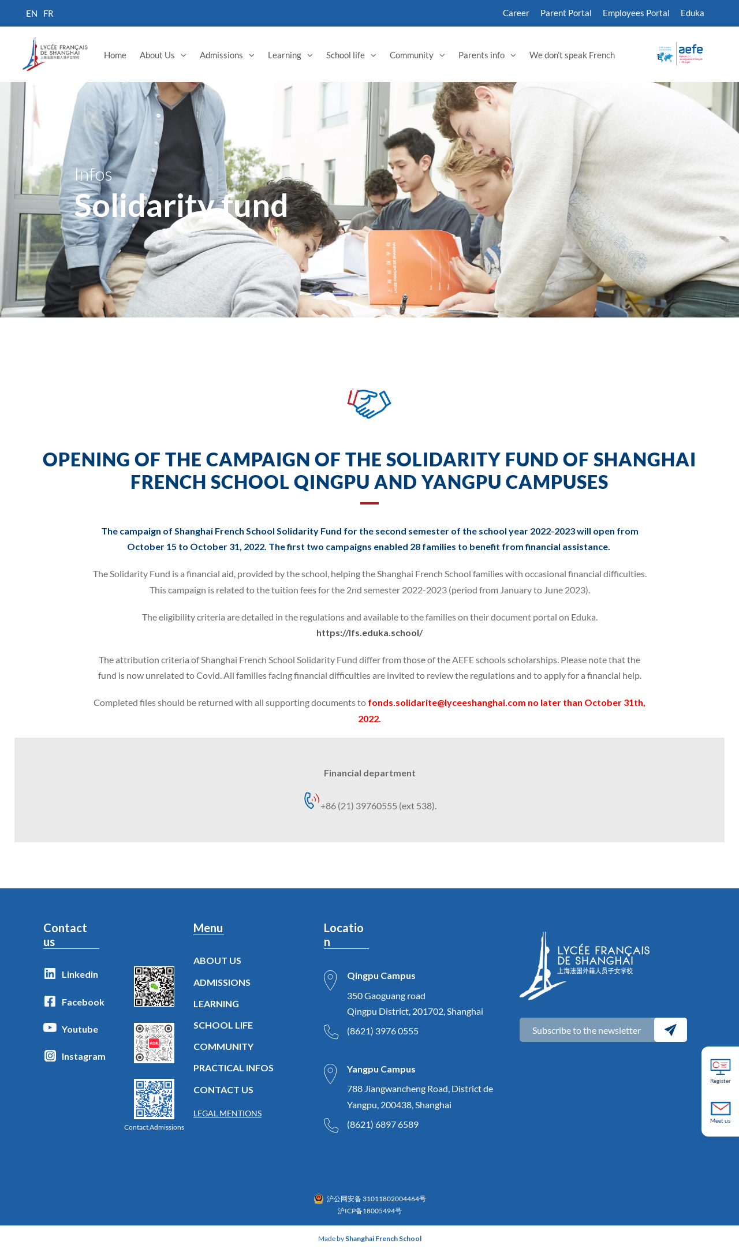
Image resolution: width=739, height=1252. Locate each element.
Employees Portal (636, 13)
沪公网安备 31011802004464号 (376, 1198)
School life (345, 55)
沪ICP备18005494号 (370, 1210)
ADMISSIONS (222, 982)
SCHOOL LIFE (223, 1024)
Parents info (481, 55)
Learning (284, 55)
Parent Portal (566, 13)
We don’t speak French (572, 55)
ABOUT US (217, 960)
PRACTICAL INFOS (233, 1067)
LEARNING (216, 1003)
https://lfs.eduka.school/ (369, 632)
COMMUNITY (223, 1046)
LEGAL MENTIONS (227, 1113)
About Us (157, 55)
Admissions (221, 55)
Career (516, 13)
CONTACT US (223, 1089)
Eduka (692, 13)
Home (115, 55)
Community (412, 55)
